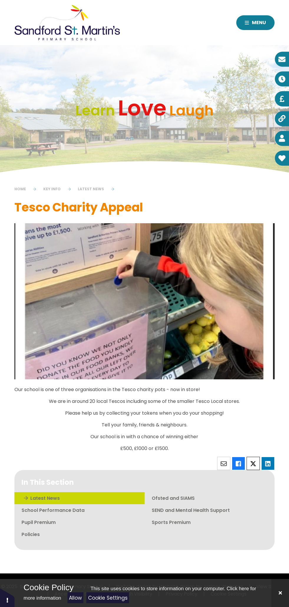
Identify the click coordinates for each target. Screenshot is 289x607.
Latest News (91, 188)
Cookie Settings (108, 597)
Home (20, 188)
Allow (75, 597)
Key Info (52, 188)
